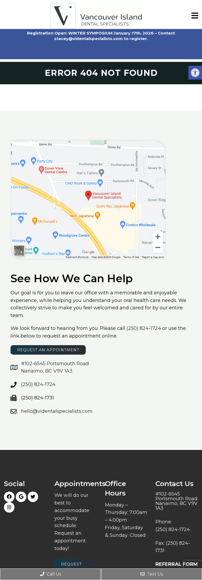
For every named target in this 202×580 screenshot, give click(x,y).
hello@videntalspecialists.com (57, 411)
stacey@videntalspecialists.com (88, 38)
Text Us (151, 574)
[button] (195, 73)
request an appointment (48, 350)
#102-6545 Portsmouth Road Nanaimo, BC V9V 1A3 (176, 501)
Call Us (50, 574)
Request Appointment (77, 567)
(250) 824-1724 (144, 328)
